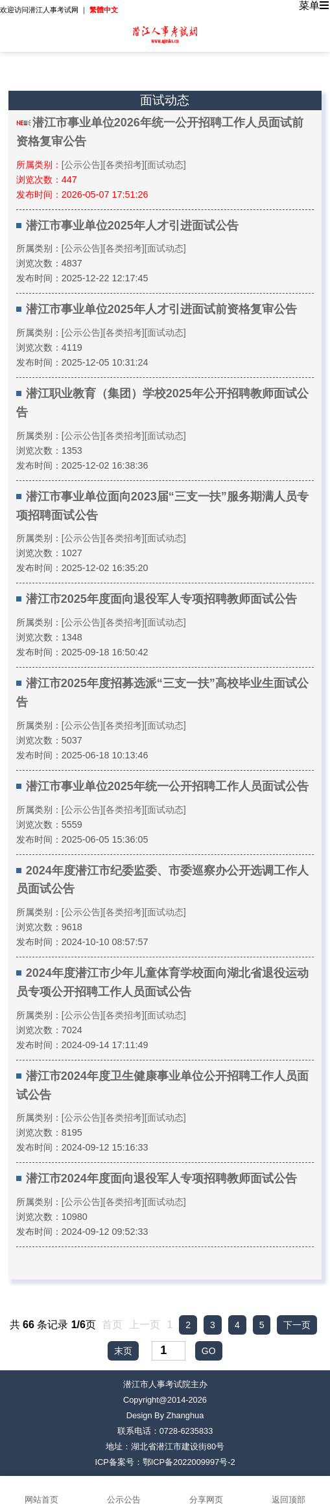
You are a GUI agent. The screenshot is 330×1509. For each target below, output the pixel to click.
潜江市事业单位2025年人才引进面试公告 (132, 225)
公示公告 (123, 1492)
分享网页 (206, 1492)
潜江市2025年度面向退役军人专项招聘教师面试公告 (161, 598)
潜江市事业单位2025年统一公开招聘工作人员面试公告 (167, 786)
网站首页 (41, 1492)
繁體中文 (103, 10)
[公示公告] (82, 164)
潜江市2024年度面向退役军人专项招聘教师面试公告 (161, 1178)
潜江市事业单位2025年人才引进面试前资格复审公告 (161, 309)
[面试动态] (165, 164)
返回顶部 (289, 1492)
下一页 (297, 1325)
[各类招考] (124, 164)
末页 (123, 1351)
